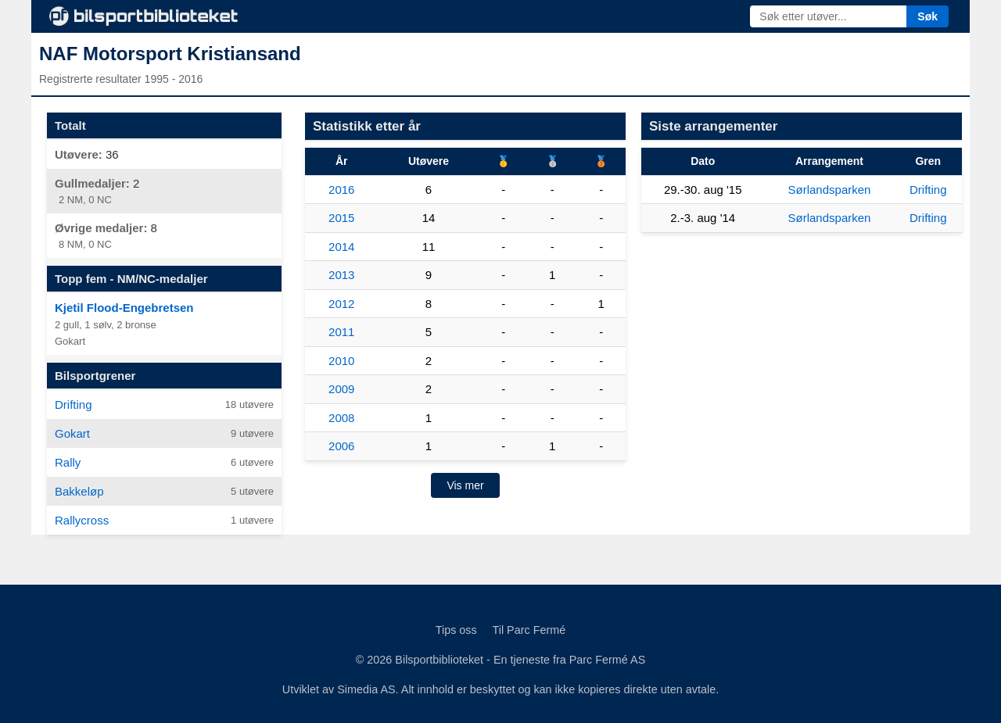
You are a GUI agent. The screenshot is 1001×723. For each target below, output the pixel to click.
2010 (341, 360)
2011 (341, 331)
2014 (341, 246)
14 (429, 217)
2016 (341, 189)
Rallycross (82, 520)
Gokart (72, 433)
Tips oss (456, 630)
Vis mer (465, 485)
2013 (341, 274)
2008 (341, 417)
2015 (341, 217)
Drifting (73, 404)
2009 (341, 389)
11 (429, 246)
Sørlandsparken (829, 189)
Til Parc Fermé (528, 630)
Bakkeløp (79, 491)
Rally (68, 462)
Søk (927, 16)
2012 (341, 303)
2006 (341, 446)
